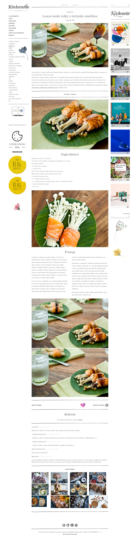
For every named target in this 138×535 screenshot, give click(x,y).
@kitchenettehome (20, 125)
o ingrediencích (13, 90)
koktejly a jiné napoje (15, 66)
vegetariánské (13, 74)
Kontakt (12, 23)
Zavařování (12, 85)
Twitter (67, 525)
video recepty (13, 88)
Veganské (11, 77)
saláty (10, 48)
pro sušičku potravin (15, 99)
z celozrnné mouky (14, 72)
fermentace (12, 83)
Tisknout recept (98, 405)
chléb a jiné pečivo (14, 63)
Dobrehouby (44, 87)
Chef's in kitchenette (16, 33)
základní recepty (13, 94)
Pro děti (12, 26)
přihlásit (80, 420)
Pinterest (76, 525)
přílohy (11, 55)
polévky (11, 50)
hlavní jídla (12, 52)
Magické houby (53, 87)
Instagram (72, 525)
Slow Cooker (12, 68)
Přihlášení (65, 5)
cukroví (11, 59)
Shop (10, 19)
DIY (9, 101)
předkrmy (12, 46)
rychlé (10, 92)
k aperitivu (12, 44)
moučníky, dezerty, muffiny (17, 57)
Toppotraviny (35, 87)
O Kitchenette (14, 16)
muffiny (11, 61)
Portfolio (12, 21)
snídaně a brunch (14, 41)
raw (10, 79)
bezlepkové (12, 70)
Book (18, 111)
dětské (11, 81)
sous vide (11, 96)
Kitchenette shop (120, 14)
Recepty (11, 35)
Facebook (63, 525)
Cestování (12, 28)
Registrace (75, 5)
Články (11, 30)
